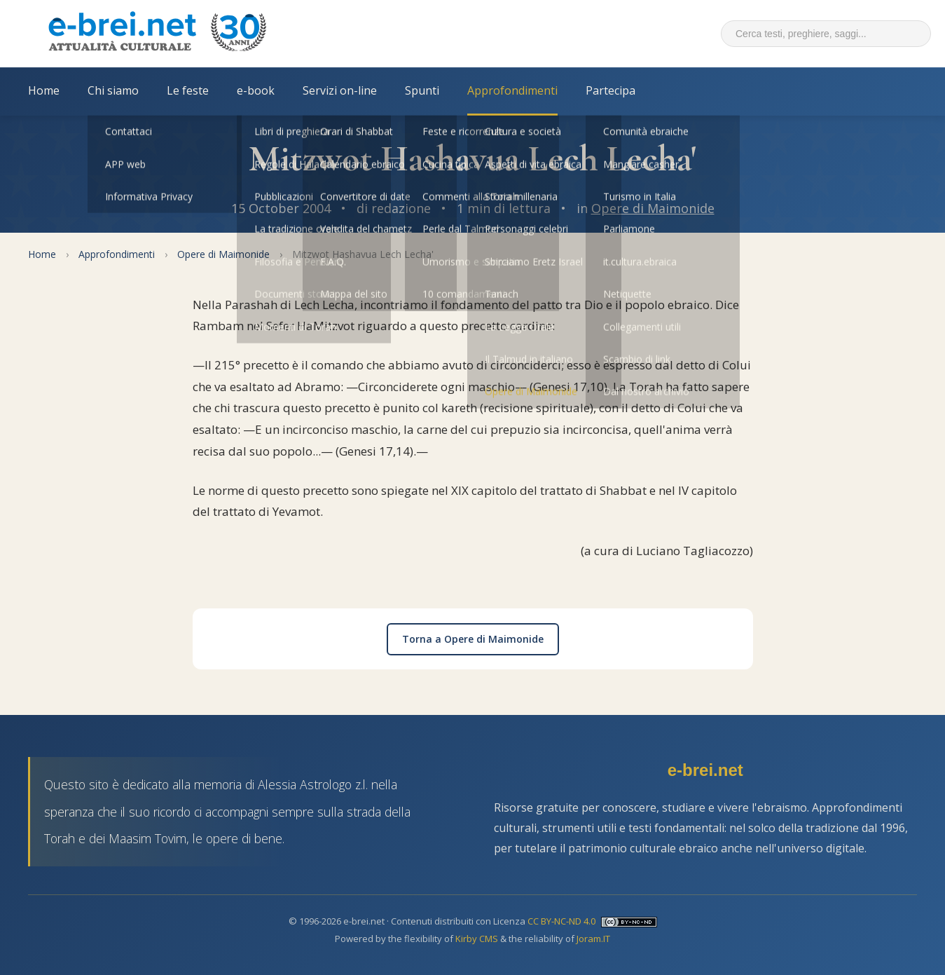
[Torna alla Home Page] (157, 33)
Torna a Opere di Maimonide (473, 639)
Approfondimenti (512, 90)
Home (44, 90)
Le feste (188, 90)
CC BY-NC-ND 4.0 (561, 921)
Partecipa (610, 90)
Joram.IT (593, 938)
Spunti (422, 90)
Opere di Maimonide (653, 208)
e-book (256, 90)
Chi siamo (113, 90)
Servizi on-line (340, 90)
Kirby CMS (476, 938)
